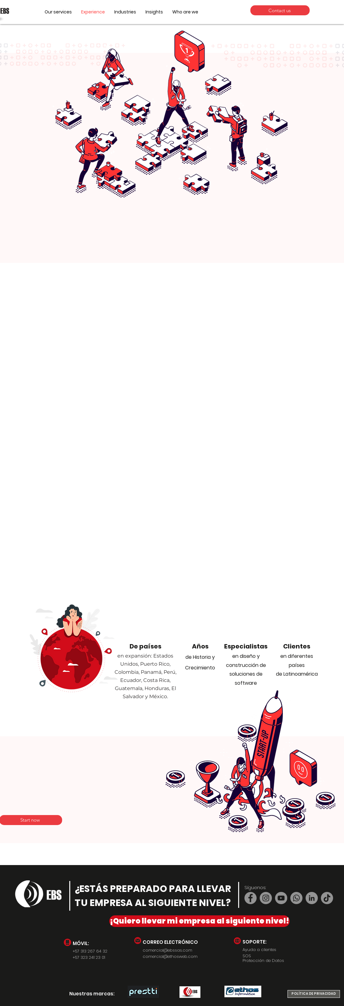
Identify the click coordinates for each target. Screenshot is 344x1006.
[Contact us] (280, 10)
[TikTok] (327, 898)
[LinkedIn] (312, 898)
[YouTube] (281, 898)
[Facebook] (250, 898)
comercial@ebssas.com (167, 950)
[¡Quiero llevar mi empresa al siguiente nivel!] (199, 921)
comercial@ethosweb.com (170, 956)
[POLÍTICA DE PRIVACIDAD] (313, 994)
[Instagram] (266, 898)
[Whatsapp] (296, 898)
